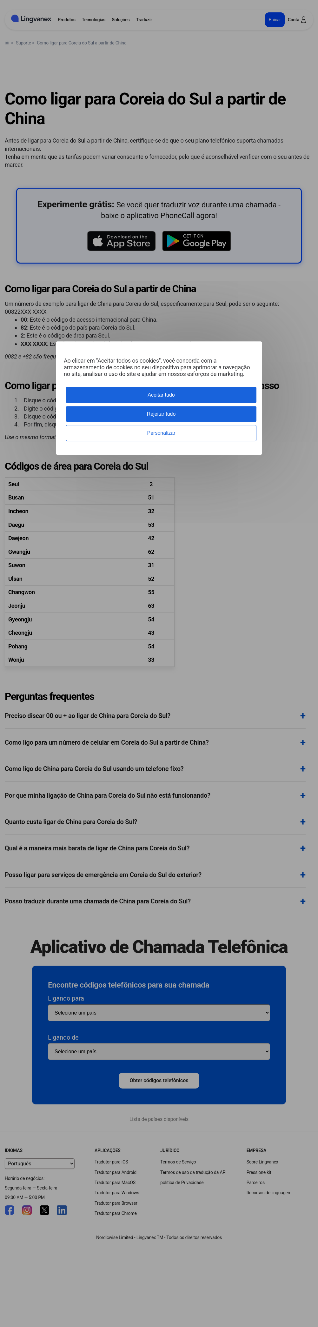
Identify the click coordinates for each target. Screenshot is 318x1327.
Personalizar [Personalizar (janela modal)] (161, 433)
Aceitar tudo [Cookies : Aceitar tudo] (161, 395)
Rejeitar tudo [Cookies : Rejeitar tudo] (161, 414)
